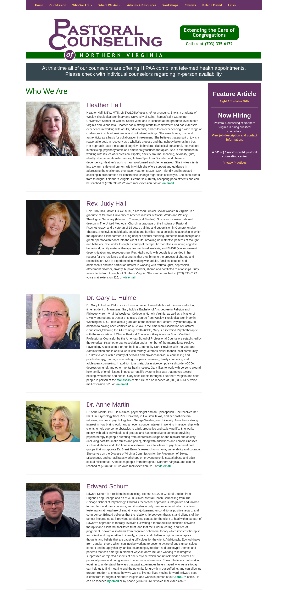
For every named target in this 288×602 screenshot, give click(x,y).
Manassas (124, 380)
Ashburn (180, 577)
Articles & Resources (141, 5)
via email (168, 183)
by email (113, 581)
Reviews (190, 5)
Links (232, 5)
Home (39, 5)
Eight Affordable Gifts (234, 101)
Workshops (170, 5)
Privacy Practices (234, 162)
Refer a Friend (212, 5)
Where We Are (109, 5)
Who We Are (82, 5)
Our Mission (57, 5)
